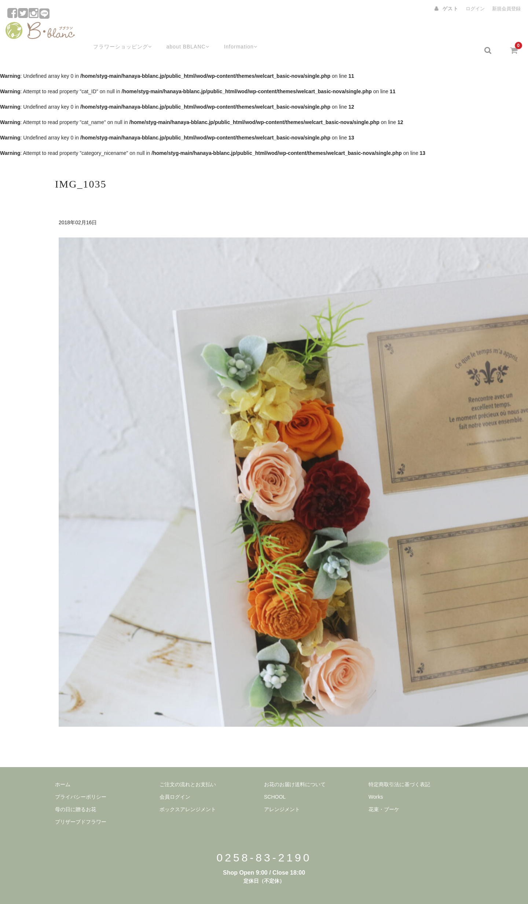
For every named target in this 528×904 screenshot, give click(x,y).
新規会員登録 (506, 8)
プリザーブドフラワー (80, 803)
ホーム (62, 766)
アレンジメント (282, 791)
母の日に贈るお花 (75, 791)
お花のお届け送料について (295, 766)
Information (236, 32)
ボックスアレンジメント (188, 791)
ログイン (475, 8)
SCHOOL (275, 778)
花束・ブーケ (383, 791)
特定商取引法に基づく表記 (399, 766)
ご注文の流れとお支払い (188, 766)
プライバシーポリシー (80, 778)
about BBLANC (180, 32)
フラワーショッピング (112, 32)
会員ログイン (175, 778)
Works (375, 778)
